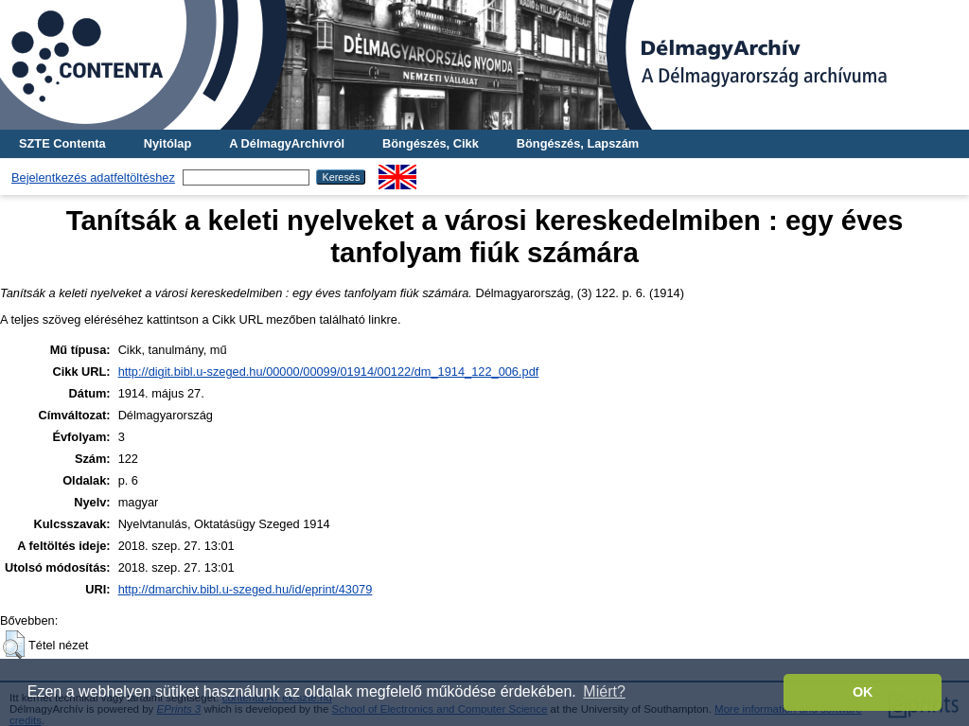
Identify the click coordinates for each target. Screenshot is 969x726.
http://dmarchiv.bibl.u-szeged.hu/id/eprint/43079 (245, 589)
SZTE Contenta (62, 143)
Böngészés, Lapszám (578, 143)
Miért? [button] (604, 691)
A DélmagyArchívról (286, 143)
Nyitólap (167, 143)
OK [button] (863, 691)
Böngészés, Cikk (430, 143)
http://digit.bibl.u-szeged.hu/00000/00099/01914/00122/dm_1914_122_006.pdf (328, 371)
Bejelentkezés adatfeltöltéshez (93, 177)
